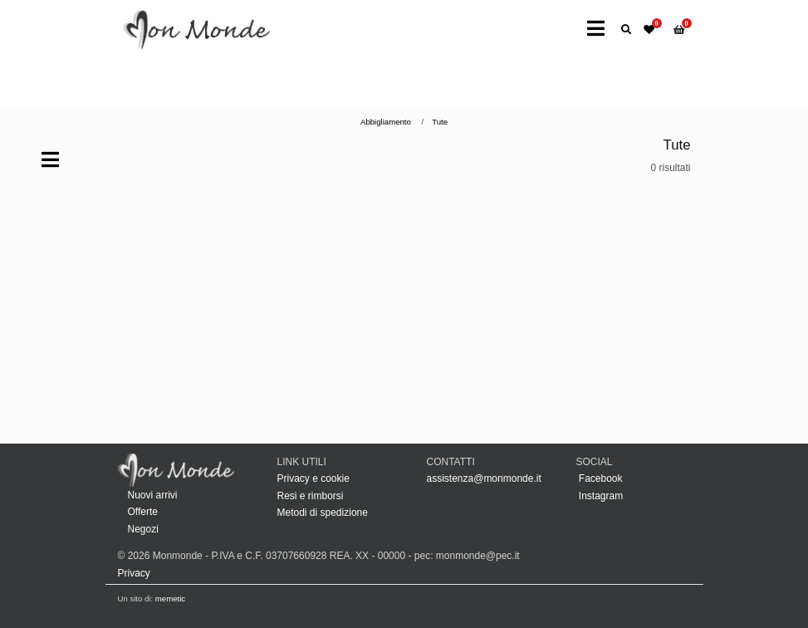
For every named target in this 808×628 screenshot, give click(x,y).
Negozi (143, 529)
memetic (170, 598)
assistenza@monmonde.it (484, 478)
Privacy (134, 573)
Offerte (143, 512)
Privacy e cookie (313, 478)
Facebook (599, 478)
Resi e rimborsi (310, 496)
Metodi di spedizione (322, 512)
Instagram (600, 496)
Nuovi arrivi (153, 495)
